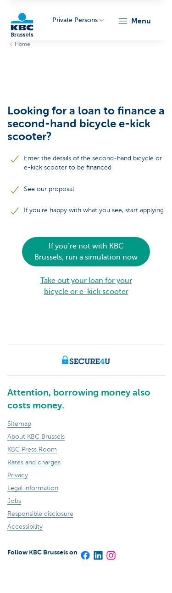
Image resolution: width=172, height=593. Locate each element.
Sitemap (19, 423)
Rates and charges (34, 462)
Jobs (14, 500)
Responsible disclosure (40, 513)
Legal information (32, 488)
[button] (134, 21)
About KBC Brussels (36, 436)
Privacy (17, 475)
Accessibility (25, 526)
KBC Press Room (32, 449)
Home (22, 44)
